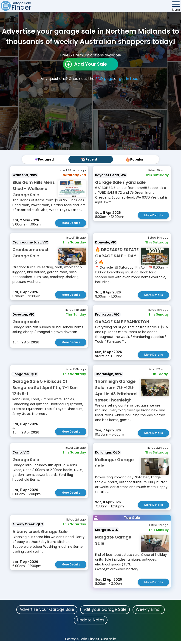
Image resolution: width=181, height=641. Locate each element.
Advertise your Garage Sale (47, 609)
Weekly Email (148, 609)
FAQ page (104, 78)
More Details (71, 223)
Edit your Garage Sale (105, 609)
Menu (176, 10)
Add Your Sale (90, 64)
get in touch (130, 78)
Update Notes (90, 620)
